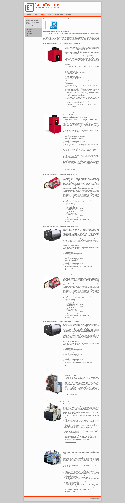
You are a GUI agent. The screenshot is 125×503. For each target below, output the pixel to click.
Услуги (43, 14)
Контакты (68, 14)
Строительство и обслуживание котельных (32, 19)
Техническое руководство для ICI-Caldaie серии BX (78, 439)
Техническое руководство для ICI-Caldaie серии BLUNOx (82, 104)
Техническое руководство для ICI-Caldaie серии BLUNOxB (80, 167)
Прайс (49, 14)
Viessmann (29, 33)
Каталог (36, 14)
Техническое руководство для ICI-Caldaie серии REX (79, 219)
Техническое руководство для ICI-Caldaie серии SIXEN (79, 489)
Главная (29, 14)
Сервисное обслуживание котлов (56, 18)
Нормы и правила (58, 14)
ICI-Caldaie (29, 29)
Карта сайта (28, 498)
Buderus (29, 35)
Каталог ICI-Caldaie (73, 106)
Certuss (29, 31)
